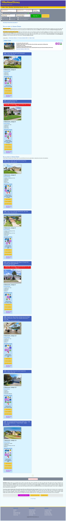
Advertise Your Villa (16, 513)
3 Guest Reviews (7, 337)
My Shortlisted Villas (47, 513)
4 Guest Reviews (7, 123)
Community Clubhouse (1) (23, 19)
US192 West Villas (32, 513)
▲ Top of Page (33, 498)
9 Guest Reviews (7, 229)
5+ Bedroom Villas (47, 512)
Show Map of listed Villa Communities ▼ (10, 22)
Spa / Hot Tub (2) (5, 19)
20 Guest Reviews (7, 176)
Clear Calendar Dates (29, 10)
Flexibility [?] (35, 10)
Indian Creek (31, 37)
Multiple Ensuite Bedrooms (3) (24, 17)
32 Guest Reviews (7, 71)
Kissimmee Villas (32, 512)
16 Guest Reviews (7, 286)
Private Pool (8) (5, 17)
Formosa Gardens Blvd (23, 37)
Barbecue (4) (13, 19)
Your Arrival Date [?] (5, 10)
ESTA (14, 511)
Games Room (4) (14, 17)
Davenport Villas (32, 511)
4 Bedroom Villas (47, 511)
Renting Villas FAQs (16, 512)
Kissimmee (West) (12, 37)
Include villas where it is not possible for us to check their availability (15, 13)
